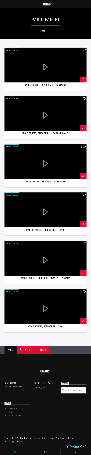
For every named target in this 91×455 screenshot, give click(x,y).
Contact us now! (15, 415)
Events (10, 412)
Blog (21, 442)
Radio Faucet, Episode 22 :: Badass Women (46, 133)
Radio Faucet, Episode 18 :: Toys (45, 326)
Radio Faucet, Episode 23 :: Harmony (45, 85)
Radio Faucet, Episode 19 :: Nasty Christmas (45, 278)
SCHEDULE (12, 408)
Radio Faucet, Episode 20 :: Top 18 (45, 230)
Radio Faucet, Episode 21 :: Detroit (45, 182)
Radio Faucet (12, 50)
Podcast (11, 442)
